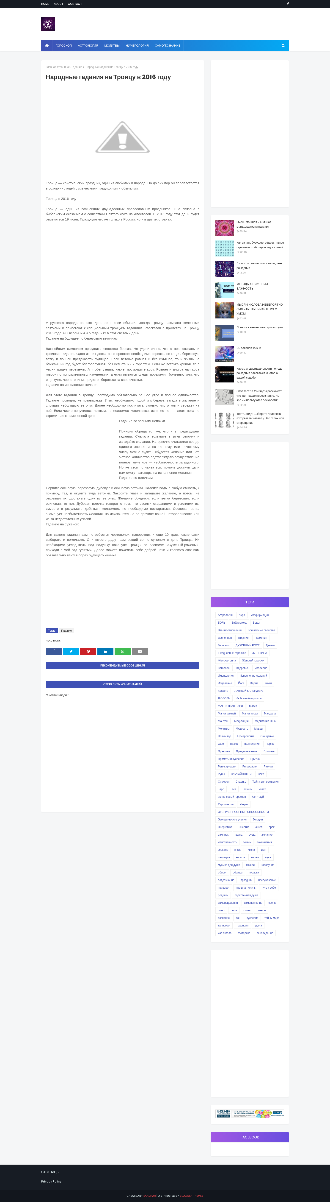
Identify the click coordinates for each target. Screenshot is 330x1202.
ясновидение (265, 933)
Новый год (224, 736)
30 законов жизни (248, 348)
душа (252, 835)
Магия (253, 706)
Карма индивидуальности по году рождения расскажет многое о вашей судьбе (259, 373)
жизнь (247, 842)
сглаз (221, 910)
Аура (242, 615)
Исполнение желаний (253, 676)
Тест (233, 789)
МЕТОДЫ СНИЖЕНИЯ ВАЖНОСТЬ (252, 286)
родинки (223, 895)
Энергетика (225, 827)
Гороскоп (223, 645)
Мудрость (242, 729)
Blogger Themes (192, 1196)
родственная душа (246, 895)
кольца (240, 857)
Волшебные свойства (261, 630)
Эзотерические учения (232, 819)
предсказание (267, 880)
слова (247, 910)
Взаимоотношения (230, 630)
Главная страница (57, 67)
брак (271, 827)
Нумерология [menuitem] (137, 45)
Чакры (244, 804)
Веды (256, 623)
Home (45, 4)
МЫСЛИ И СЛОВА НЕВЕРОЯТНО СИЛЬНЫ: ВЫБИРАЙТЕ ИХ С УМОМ (259, 309)
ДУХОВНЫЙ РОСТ (247, 645)
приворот (224, 888)
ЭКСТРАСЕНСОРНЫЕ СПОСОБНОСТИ (243, 812)
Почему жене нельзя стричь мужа (259, 327)
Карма (254, 683)
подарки (254, 872)
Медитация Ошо (265, 721)
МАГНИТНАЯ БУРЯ (230, 706)
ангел (259, 827)
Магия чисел (250, 713)
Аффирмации (260, 615)
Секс (261, 774)
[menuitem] (46, 45)
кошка (255, 857)
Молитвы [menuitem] (112, 45)
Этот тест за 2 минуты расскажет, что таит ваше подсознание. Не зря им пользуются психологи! (259, 395)
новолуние (267, 865)
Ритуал (268, 766)
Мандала (270, 713)
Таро (221, 789)
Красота (223, 691)
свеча (271, 903)
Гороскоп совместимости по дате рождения (259, 265)
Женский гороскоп (253, 660)
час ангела (224, 933)
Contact (75, 4)
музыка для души (229, 865)
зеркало (223, 850)
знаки (238, 850)
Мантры (223, 721)
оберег (222, 872)
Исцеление (225, 683)
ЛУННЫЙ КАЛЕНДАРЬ (249, 691)
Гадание (77, 67)
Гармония (261, 638)
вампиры (223, 835)
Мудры (258, 729)
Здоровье (242, 668)
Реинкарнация (227, 766)
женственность (227, 842)
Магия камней (227, 713)
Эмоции (258, 819)
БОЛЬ (222, 623)
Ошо (221, 744)
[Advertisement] (122, 273)
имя (263, 850)
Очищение (267, 736)
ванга (239, 835)
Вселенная (225, 638)
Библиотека (239, 623)
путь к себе (269, 888)
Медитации (241, 721)
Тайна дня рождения (265, 782)
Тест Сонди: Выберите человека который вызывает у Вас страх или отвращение (260, 418)
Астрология (225, 615)
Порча (270, 744)
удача (258, 925)
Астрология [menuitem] (88, 45)
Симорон (223, 782)
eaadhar (149, 1196)
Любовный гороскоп (248, 698)
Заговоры (224, 668)
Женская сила (227, 660)
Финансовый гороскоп (232, 797)
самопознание (253, 903)
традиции (242, 925)
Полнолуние (251, 744)
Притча (255, 759)
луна (268, 857)
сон (238, 918)
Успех (262, 789)
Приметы (269, 751)
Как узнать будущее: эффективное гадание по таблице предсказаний (260, 244)
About (58, 4)
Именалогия (226, 676)
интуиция (224, 857)
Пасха (234, 744)
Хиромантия (226, 804)
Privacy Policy (51, 1181)
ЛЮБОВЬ (224, 698)
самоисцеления (228, 903)
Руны (221, 774)
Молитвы (224, 729)
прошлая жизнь (246, 888)
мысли (250, 865)
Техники (247, 789)
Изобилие (261, 668)
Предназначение (246, 751)
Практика (224, 751)
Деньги (270, 645)
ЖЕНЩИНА (259, 653)
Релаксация (250, 766)
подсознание (226, 880)
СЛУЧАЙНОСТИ (241, 774)
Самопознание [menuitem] (167, 45)
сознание (224, 918)
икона (251, 850)
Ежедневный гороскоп (232, 653)
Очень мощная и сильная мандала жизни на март (253, 224)
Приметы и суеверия (231, 759)
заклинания (264, 842)
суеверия (252, 918)
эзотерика (244, 933)
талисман (224, 925)
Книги (268, 683)
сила (234, 910)
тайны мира (271, 918)
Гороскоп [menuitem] (63, 45)
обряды (237, 872)
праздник (246, 880)
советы (261, 910)
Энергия (244, 827)
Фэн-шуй (258, 797)
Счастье (241, 782)
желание (266, 835)
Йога (241, 683)
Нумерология (245, 736)
